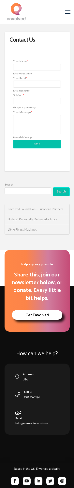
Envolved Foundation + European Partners (35, 209)
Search (9, 184)
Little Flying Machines (22, 229)
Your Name (20, 61)
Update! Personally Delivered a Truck (32, 219)
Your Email (20, 78)
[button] (67, 12)
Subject (18, 95)
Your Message (22, 112)
